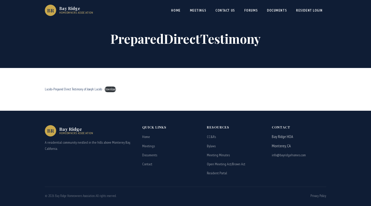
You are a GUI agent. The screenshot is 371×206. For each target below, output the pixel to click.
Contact (147, 164)
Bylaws (211, 146)
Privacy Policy (318, 196)
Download (110, 89)
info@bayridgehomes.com (289, 155)
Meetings (198, 10)
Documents (277, 10)
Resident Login (309, 10)
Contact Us (225, 10)
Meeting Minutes (218, 155)
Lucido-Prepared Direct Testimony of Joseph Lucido (73, 89)
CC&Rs (211, 136)
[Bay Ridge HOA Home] (69, 10)
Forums (251, 10)
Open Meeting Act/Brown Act (226, 164)
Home (175, 10)
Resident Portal (217, 173)
